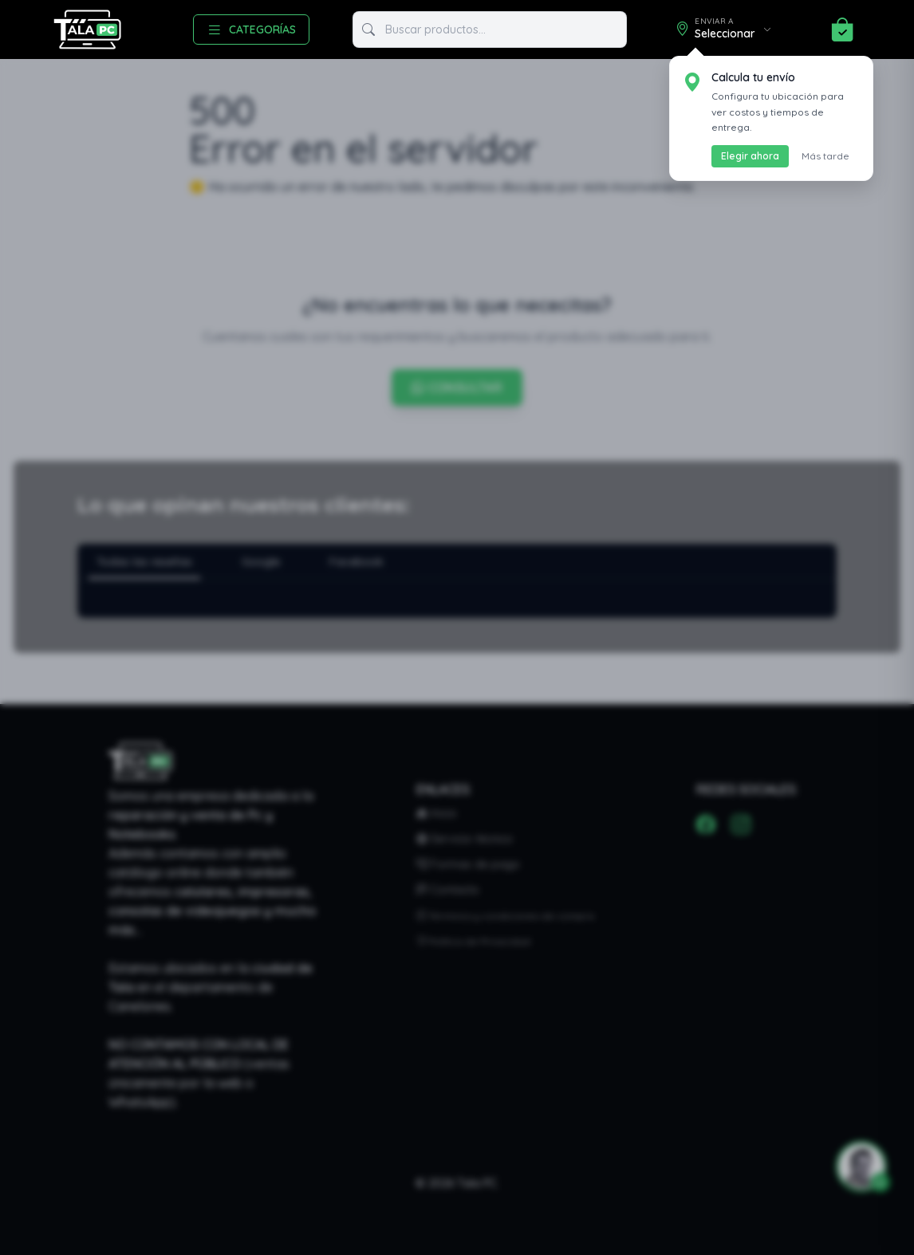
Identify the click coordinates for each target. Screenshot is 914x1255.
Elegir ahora (750, 156)
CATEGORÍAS (251, 29)
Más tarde (825, 156)
